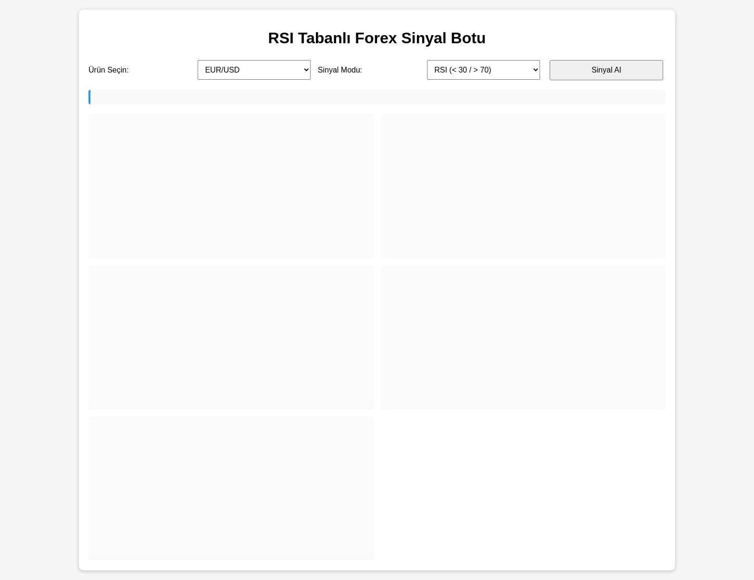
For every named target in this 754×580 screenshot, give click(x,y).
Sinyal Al (606, 70)
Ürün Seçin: (108, 70)
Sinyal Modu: (340, 70)
